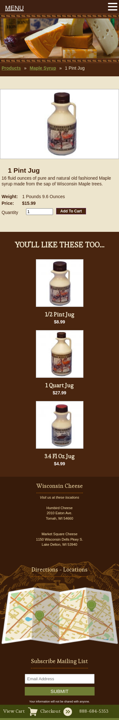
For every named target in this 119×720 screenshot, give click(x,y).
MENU (14, 7)
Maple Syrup (43, 68)
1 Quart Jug (59, 385)
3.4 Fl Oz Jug (59, 456)
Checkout (50, 711)
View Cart (14, 711)
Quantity (10, 212)
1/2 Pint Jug (59, 314)
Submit (59, 691)
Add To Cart (71, 211)
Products (11, 68)
